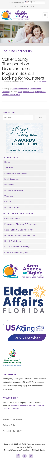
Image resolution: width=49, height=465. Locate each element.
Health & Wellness (12, 241)
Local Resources (11, 179)
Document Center (12, 207)
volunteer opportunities (11, 95)
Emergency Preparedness (15, 173)
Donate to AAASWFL (13, 190)
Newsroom (9, 184)
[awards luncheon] (24, 138)
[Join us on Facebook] (18, 456)
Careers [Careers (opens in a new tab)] (7, 201)
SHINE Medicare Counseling (16, 246)
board (20, 92)
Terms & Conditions (12, 419)
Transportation (35, 89)
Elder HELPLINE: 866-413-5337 (18, 230)
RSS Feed (35, 450)
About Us (8, 167)
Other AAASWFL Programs (16, 252)
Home (7, 162)
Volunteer (5, 92)
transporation (40, 92)
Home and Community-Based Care (19, 235)
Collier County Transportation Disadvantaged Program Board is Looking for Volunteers (23, 69)
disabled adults (28, 92)
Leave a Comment (41, 81)
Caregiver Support (12, 218)
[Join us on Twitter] (24, 456)
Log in (42, 450)
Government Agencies (20, 89)
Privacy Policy (10, 425)
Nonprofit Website (11, 450)
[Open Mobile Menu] (45, 15)
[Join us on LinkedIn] (31, 456)
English (30, 1)
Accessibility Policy (12, 431)
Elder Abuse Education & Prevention (20, 224)
